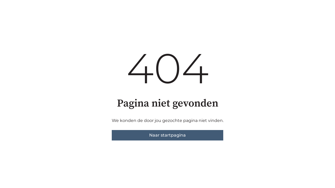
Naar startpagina (167, 135)
